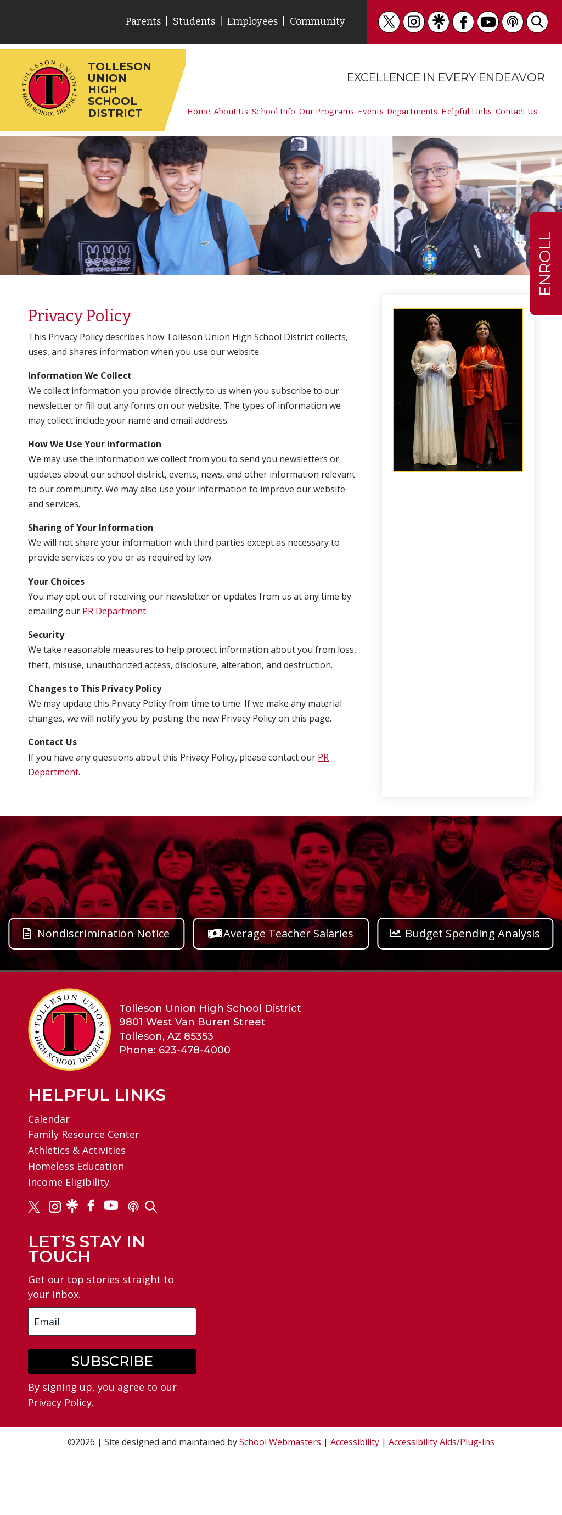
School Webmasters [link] (280, 1442)
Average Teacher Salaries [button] (288, 933)
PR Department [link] (114, 611)
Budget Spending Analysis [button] (472, 933)
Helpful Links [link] (466, 112)
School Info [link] (273, 112)
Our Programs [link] (326, 112)
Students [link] (194, 21)
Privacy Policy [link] (60, 1402)
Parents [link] (143, 21)
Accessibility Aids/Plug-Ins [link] (441, 1442)
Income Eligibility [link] (68, 1182)
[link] (389, 22)
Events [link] (371, 112)
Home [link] (198, 112)
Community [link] (317, 21)
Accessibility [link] (354, 1442)
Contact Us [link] (516, 112)
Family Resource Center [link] (83, 1134)
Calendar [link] (49, 1118)
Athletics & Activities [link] (77, 1150)
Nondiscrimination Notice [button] (103, 933)
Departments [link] (412, 112)
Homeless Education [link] (76, 1166)
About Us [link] (230, 112)
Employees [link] (252, 21)
